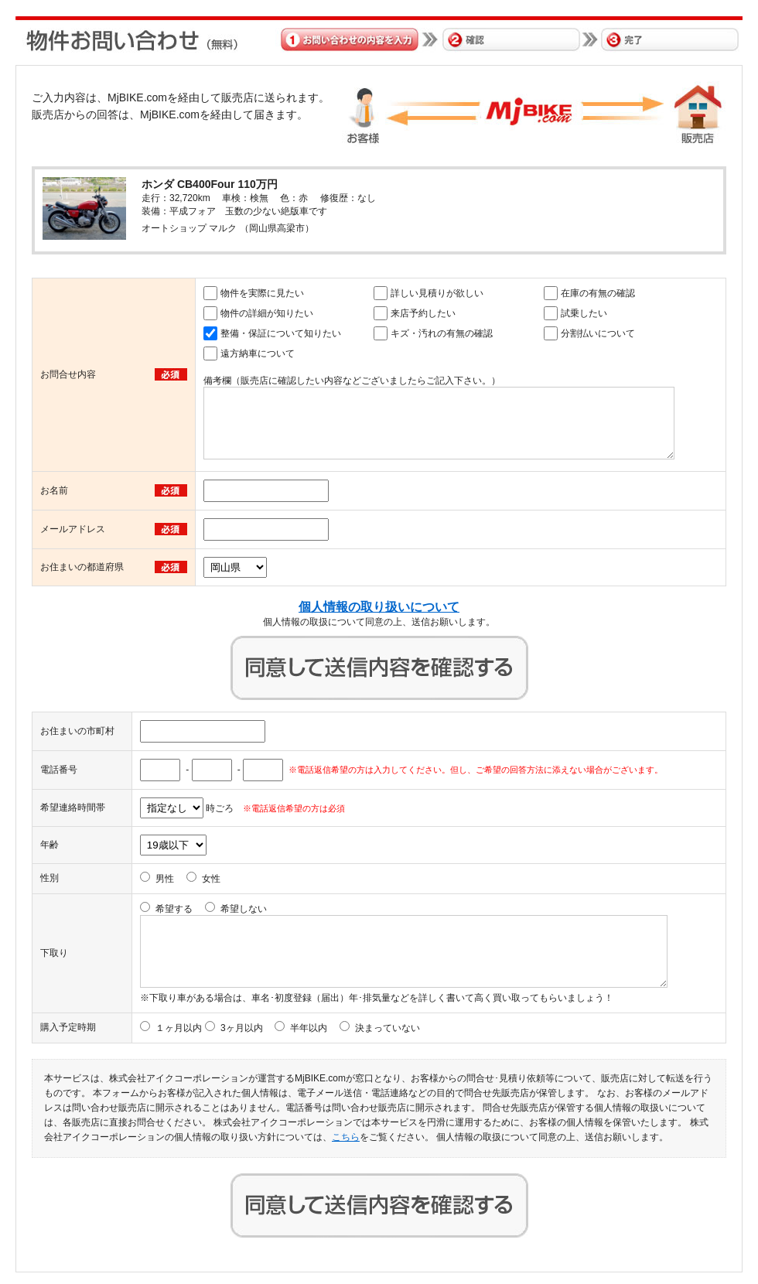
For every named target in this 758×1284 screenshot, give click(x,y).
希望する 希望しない (211, 908)
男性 (164, 878)
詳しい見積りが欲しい (437, 293)
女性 (211, 878)
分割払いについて (598, 333)
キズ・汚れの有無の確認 (442, 333)
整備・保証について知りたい (280, 333)
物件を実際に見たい (262, 293)
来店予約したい (423, 313)
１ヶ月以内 (178, 1028)
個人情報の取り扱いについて (379, 606)
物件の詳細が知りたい (266, 313)
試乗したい (584, 313)
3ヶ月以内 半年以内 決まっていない (320, 1028)
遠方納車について (257, 353)
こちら (346, 1137)
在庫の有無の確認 (598, 293)
